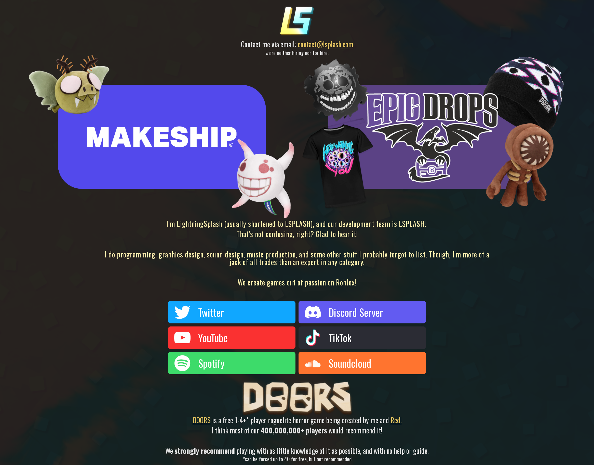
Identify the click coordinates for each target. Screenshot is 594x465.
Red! (396, 420)
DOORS (202, 420)
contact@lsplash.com (325, 44)
